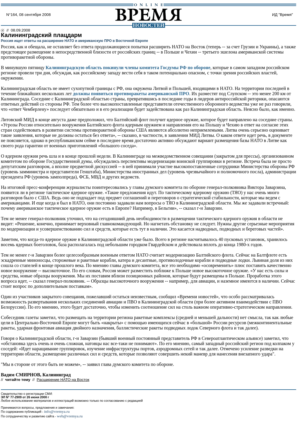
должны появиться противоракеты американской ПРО (131, 93)
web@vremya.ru (70, 416)
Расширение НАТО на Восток (63, 379)
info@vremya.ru (57, 411)
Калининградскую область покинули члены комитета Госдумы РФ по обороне (128, 67)
